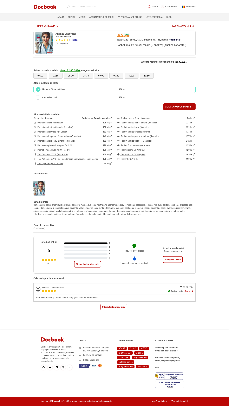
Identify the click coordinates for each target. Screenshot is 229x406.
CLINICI (71, 17)
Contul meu (171, 6)
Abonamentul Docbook (101, 17)
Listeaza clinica (126, 362)
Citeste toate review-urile (87, 264)
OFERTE (139, 353)
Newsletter (142, 366)
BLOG (168, 17)
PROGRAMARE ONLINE (130, 17)
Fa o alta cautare (183, 26)
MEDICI (82, 17)
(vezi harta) (175, 39)
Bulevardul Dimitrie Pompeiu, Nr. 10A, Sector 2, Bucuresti (96, 349)
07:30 (56, 75)
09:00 (101, 75)
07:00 (40, 75)
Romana (190, 6)
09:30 (116, 75)
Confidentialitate (159, 401)
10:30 (147, 75)
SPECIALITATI (125, 353)
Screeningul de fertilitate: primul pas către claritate (166, 349)
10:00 (131, 75)
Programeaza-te (126, 366)
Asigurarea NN (140, 357)
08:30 (86, 75)
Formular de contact (92, 355)
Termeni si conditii (179, 401)
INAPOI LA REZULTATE (46, 26)
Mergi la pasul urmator (179, 107)
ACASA (61, 17)
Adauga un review (173, 259)
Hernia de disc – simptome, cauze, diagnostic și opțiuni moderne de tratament (167, 359)
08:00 (71, 75)
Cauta (155, 6)
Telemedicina (154, 17)
